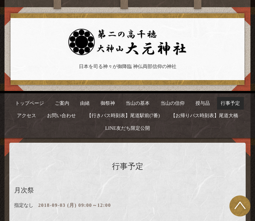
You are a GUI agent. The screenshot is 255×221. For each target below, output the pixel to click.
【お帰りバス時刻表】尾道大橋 (204, 115)
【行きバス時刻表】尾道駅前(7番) (123, 115)
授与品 (202, 103)
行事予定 (230, 103)
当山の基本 (138, 103)
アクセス (26, 115)
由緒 (85, 103)
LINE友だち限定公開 (127, 128)
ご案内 (62, 103)
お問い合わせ (61, 115)
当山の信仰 (172, 103)
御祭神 (108, 103)
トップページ (29, 103)
